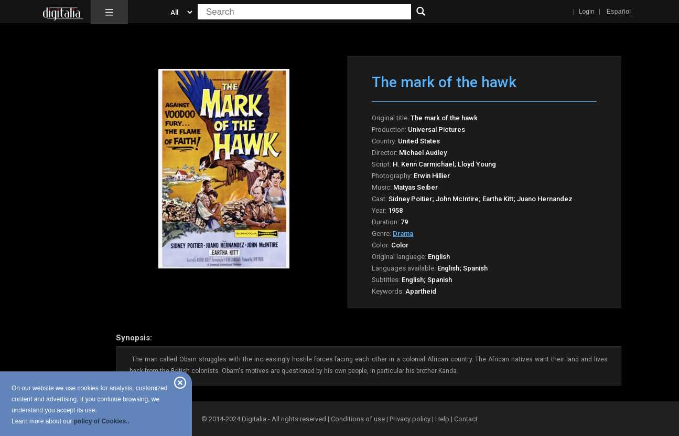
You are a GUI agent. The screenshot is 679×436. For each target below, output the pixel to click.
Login (587, 11)
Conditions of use (358, 419)
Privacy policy (410, 419)
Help (442, 419)
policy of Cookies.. (102, 421)
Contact (466, 419)
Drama (403, 233)
